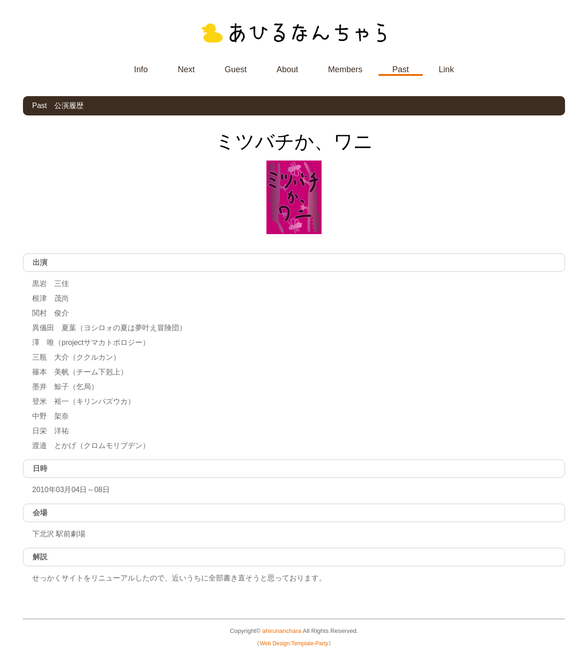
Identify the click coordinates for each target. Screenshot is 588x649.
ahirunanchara (281, 630)
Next (186, 69)
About (287, 69)
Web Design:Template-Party (294, 643)
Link (446, 69)
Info (141, 69)
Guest (236, 69)
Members (345, 69)
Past (400, 69)
